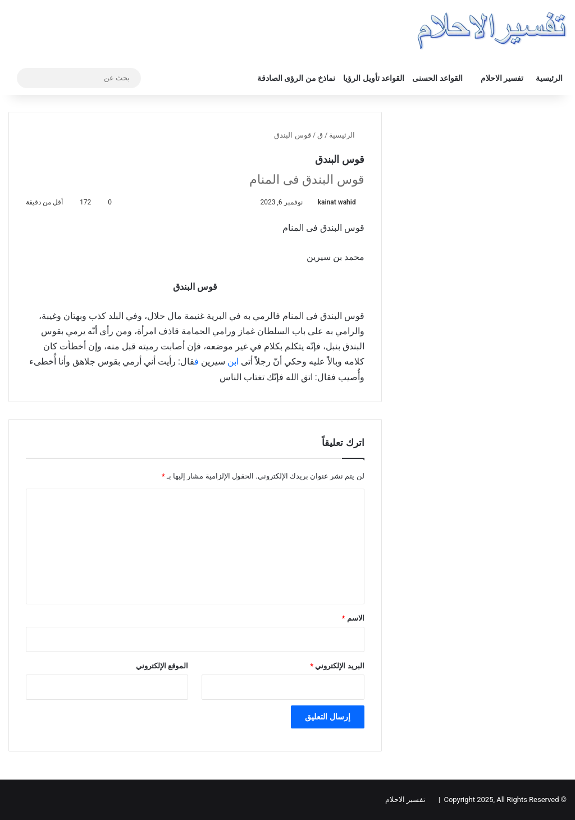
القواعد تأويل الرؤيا (373, 78)
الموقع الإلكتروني (162, 666)
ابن (233, 361)
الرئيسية (549, 78)
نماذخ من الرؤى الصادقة (296, 78)
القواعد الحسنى (437, 78)
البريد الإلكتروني (337, 666)
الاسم (353, 618)
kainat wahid (337, 202)
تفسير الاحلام (502, 78)
